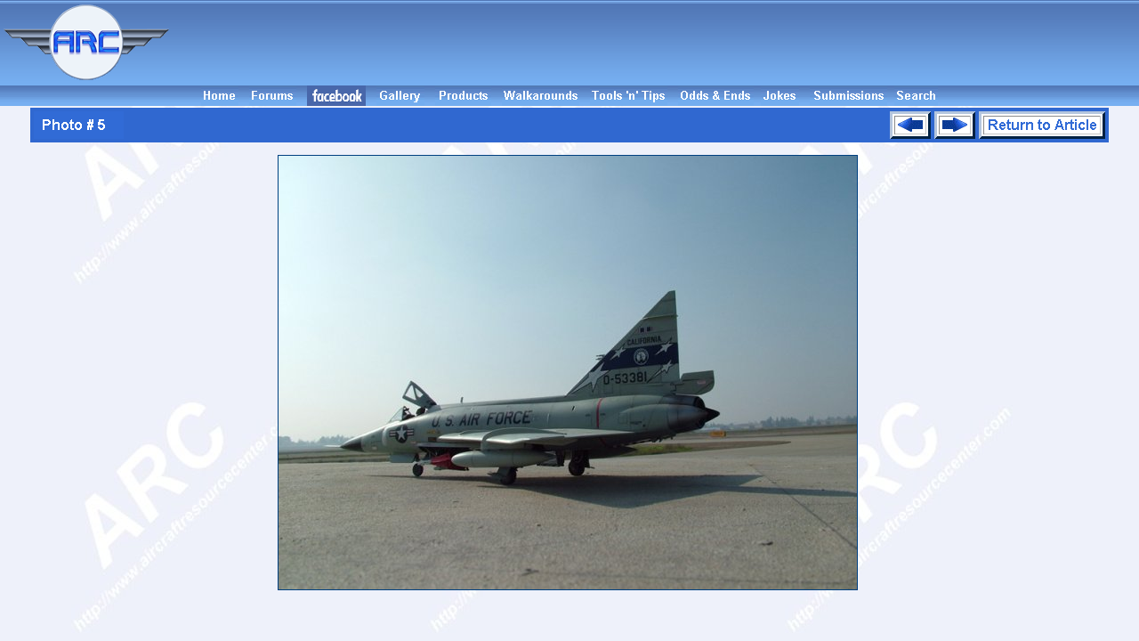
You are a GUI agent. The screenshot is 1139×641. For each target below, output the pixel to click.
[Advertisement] (657, 43)
